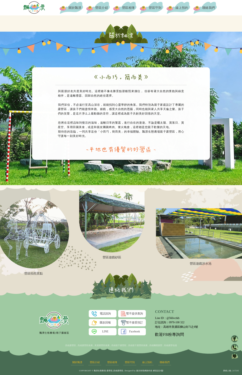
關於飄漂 (71, 7)
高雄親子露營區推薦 (138, 345)
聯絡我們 (205, 7)
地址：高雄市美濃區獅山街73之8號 (176, 326)
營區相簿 (124, 7)
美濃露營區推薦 (102, 345)
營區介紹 (98, 7)
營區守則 (151, 7)
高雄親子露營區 (118, 345)
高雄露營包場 (170, 345)
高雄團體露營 (155, 345)
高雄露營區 (70, 345)
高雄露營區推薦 (85, 345)
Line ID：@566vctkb (167, 318)
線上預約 (178, 7)
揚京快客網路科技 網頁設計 (148, 371)
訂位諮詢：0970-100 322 (169, 322)
